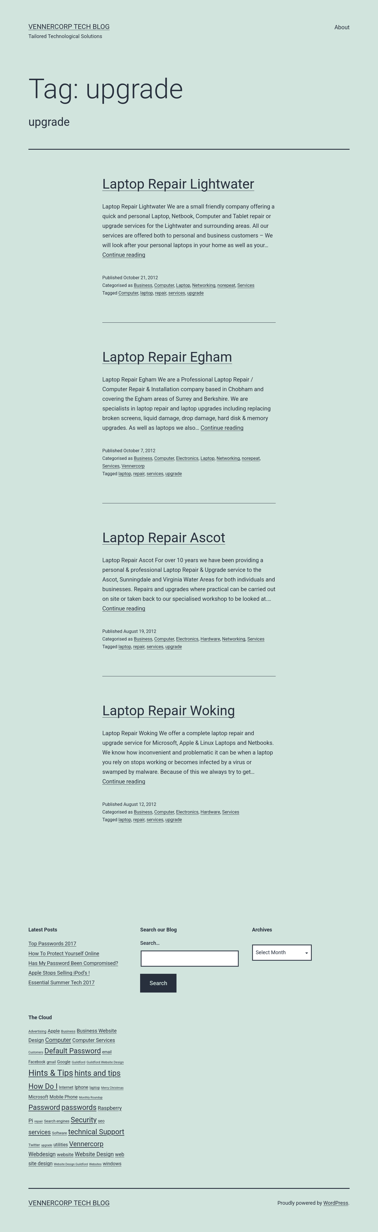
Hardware (210, 639)
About (342, 27)
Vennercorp (133, 466)
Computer (164, 285)
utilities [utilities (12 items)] (60, 1144)
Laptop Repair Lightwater (178, 184)
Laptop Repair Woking (168, 710)
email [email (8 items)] (107, 1052)
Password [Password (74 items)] (44, 1107)
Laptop (183, 285)
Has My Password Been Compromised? (73, 963)
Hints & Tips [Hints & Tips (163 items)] (50, 1073)
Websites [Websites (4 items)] (95, 1164)
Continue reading (123, 254)
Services (245, 285)
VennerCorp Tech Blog (69, 27)
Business (143, 285)
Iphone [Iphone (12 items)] (81, 1087)
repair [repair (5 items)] (38, 1121)
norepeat (226, 285)
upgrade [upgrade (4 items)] (46, 1145)
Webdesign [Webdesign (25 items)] (42, 1154)
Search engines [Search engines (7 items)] (56, 1121)
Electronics (187, 458)
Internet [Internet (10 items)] (66, 1087)
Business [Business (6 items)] (68, 1031)
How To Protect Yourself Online (63, 953)
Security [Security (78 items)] (84, 1120)
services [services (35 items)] (39, 1132)
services (176, 293)
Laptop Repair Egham (167, 357)
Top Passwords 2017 (52, 944)
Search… (150, 943)
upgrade (195, 293)
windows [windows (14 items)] (112, 1163)
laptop (146, 293)
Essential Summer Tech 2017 (61, 982)
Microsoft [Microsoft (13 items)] (38, 1097)
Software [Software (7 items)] (59, 1133)
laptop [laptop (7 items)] (95, 1087)
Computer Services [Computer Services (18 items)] (93, 1040)
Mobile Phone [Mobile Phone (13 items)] (63, 1097)
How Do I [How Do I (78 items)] (43, 1086)
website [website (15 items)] (65, 1154)
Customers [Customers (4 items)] (35, 1052)
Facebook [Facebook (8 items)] (36, 1062)
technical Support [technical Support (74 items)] (96, 1132)
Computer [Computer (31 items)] (58, 1040)
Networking (203, 285)
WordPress (335, 1203)
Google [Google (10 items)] (63, 1061)
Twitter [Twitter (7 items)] (34, 1145)
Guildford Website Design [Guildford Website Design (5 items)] (105, 1062)
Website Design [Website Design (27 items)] (94, 1154)
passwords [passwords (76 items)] (78, 1107)
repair (160, 293)
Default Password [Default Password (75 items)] (72, 1051)
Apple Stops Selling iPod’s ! (59, 973)
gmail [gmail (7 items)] (51, 1062)
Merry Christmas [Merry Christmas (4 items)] (112, 1088)
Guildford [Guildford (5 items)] (78, 1062)
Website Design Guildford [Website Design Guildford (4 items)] (71, 1164)
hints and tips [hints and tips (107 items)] (97, 1073)
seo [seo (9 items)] (101, 1121)
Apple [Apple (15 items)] (53, 1031)
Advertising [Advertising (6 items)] (37, 1031)
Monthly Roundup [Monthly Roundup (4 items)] (91, 1097)
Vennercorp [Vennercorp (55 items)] (86, 1144)
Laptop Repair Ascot (163, 538)
